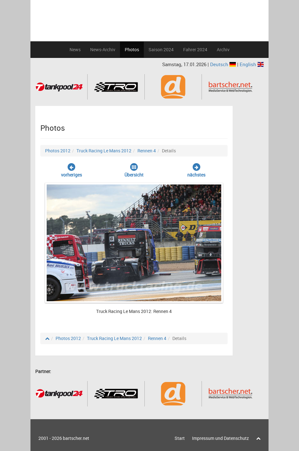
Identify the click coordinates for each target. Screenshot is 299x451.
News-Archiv (102, 49)
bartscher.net (76, 438)
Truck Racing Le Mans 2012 (103, 151)
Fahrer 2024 (195, 49)
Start (180, 438)
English (252, 64)
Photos (132, 49)
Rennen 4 (146, 151)
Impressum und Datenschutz (220, 438)
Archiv (223, 49)
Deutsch (223, 64)
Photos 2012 (57, 151)
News (75, 49)
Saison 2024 (161, 49)
